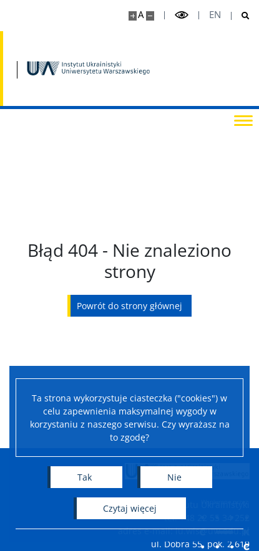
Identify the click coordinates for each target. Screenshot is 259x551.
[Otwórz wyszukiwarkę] (240, 16)
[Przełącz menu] (243, 119)
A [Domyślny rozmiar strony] (141, 14)
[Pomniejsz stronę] (150, 16)
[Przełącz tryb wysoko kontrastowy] (181, 15)
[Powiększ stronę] (133, 16)
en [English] (215, 14)
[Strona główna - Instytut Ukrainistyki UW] (88, 68)
